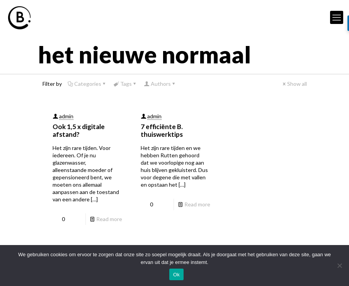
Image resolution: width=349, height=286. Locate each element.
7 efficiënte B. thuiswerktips (162, 130)
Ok (176, 274)
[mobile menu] (336, 17)
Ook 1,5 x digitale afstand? (79, 130)
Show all (294, 83)
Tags (125, 83)
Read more (109, 219)
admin (66, 116)
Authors (160, 83)
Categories (87, 83)
